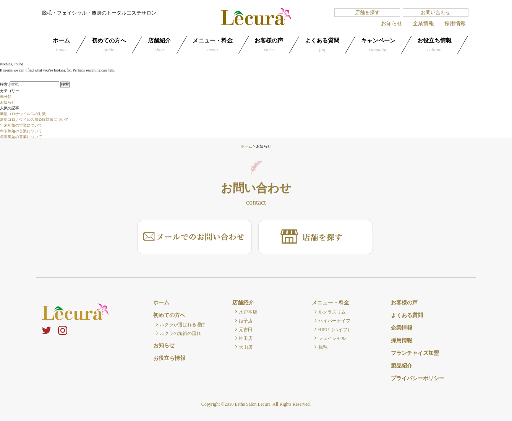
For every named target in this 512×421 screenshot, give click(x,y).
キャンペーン (378, 44)
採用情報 (455, 23)
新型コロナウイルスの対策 (23, 114)
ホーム (61, 44)
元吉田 (246, 329)
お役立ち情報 (434, 44)
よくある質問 (322, 44)
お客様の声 (268, 44)
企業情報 (423, 23)
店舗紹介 (159, 44)
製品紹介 (401, 366)
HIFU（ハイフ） (335, 329)
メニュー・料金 (213, 44)
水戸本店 (248, 312)
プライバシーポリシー (417, 378)
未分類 (5, 96)
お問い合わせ (435, 12)
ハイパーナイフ (334, 320)
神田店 (246, 338)
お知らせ (391, 23)
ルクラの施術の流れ (180, 333)
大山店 (246, 347)
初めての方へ (109, 44)
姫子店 (246, 320)
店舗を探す (367, 12)
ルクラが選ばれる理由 (183, 324)
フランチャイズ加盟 (415, 353)
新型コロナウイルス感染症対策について (34, 119)
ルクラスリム (332, 312)
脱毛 (322, 347)
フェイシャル (332, 338)
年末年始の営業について (21, 125)
